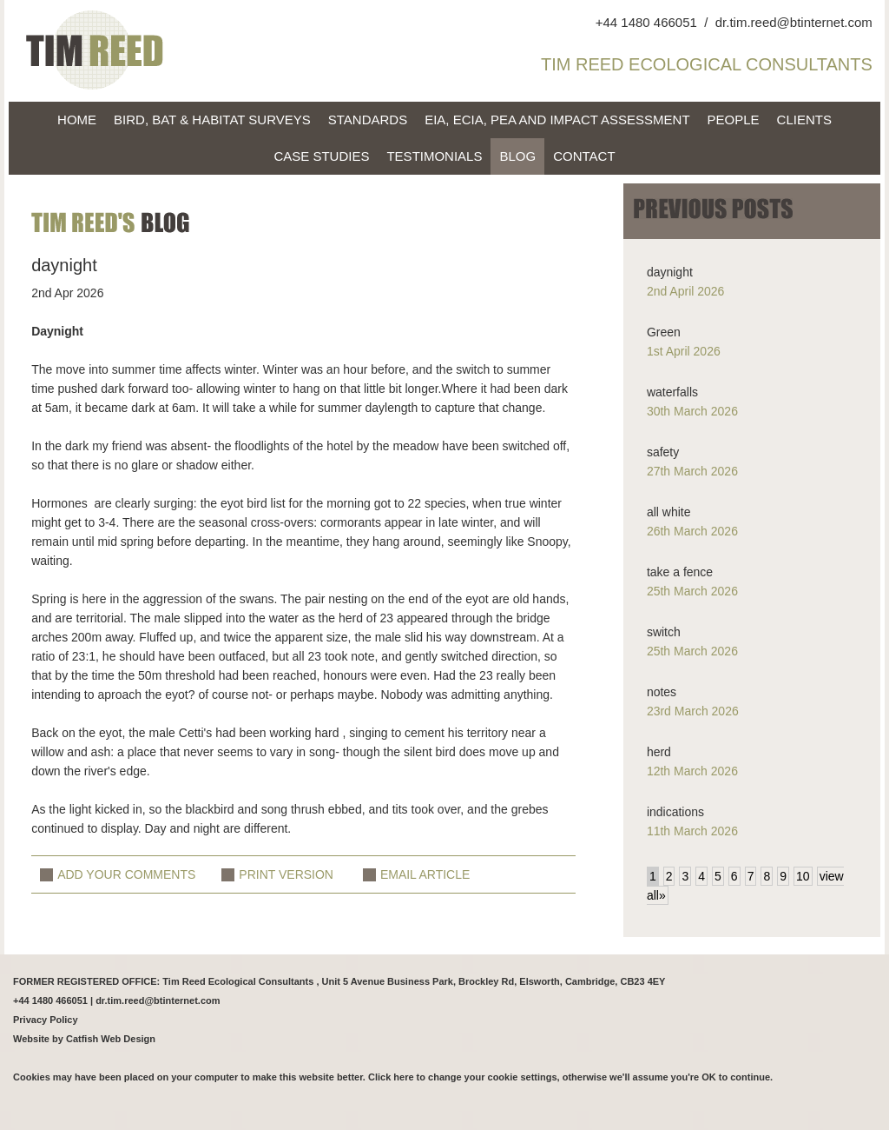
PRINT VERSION (286, 874)
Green (664, 332)
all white (669, 512)
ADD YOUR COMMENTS (126, 874)
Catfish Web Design (110, 1039)
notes (661, 692)
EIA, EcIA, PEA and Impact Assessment (557, 119)
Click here (391, 1077)
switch (664, 632)
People (734, 119)
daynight (670, 272)
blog (517, 156)
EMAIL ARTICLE (425, 874)
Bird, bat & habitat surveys (212, 119)
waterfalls (672, 392)
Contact (584, 156)
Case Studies (321, 156)
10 (803, 876)
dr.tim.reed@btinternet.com (794, 22)
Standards (367, 119)
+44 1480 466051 (646, 22)
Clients (804, 119)
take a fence (680, 572)
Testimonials (434, 156)
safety (663, 452)
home (76, 119)
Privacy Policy (45, 1019)
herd (659, 752)
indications (675, 812)
